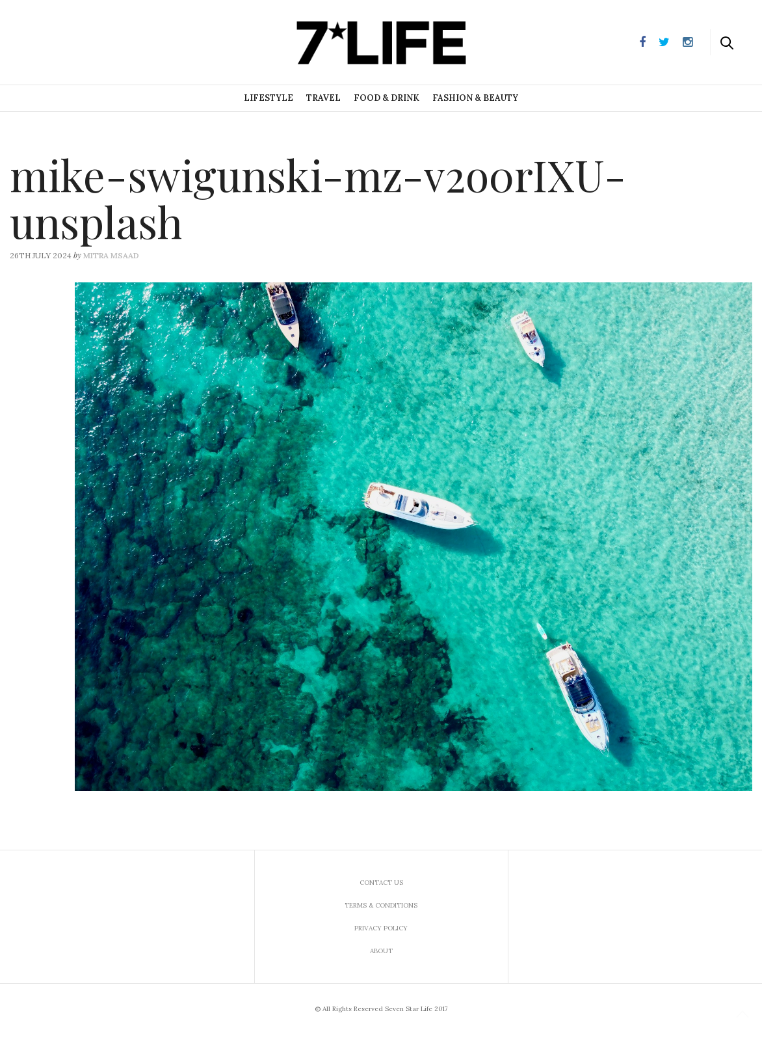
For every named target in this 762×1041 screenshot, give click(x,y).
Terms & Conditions (381, 905)
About (381, 951)
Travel (323, 97)
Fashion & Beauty (475, 97)
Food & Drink (386, 97)
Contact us (381, 882)
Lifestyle (268, 97)
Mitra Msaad (111, 255)
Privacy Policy (381, 928)
